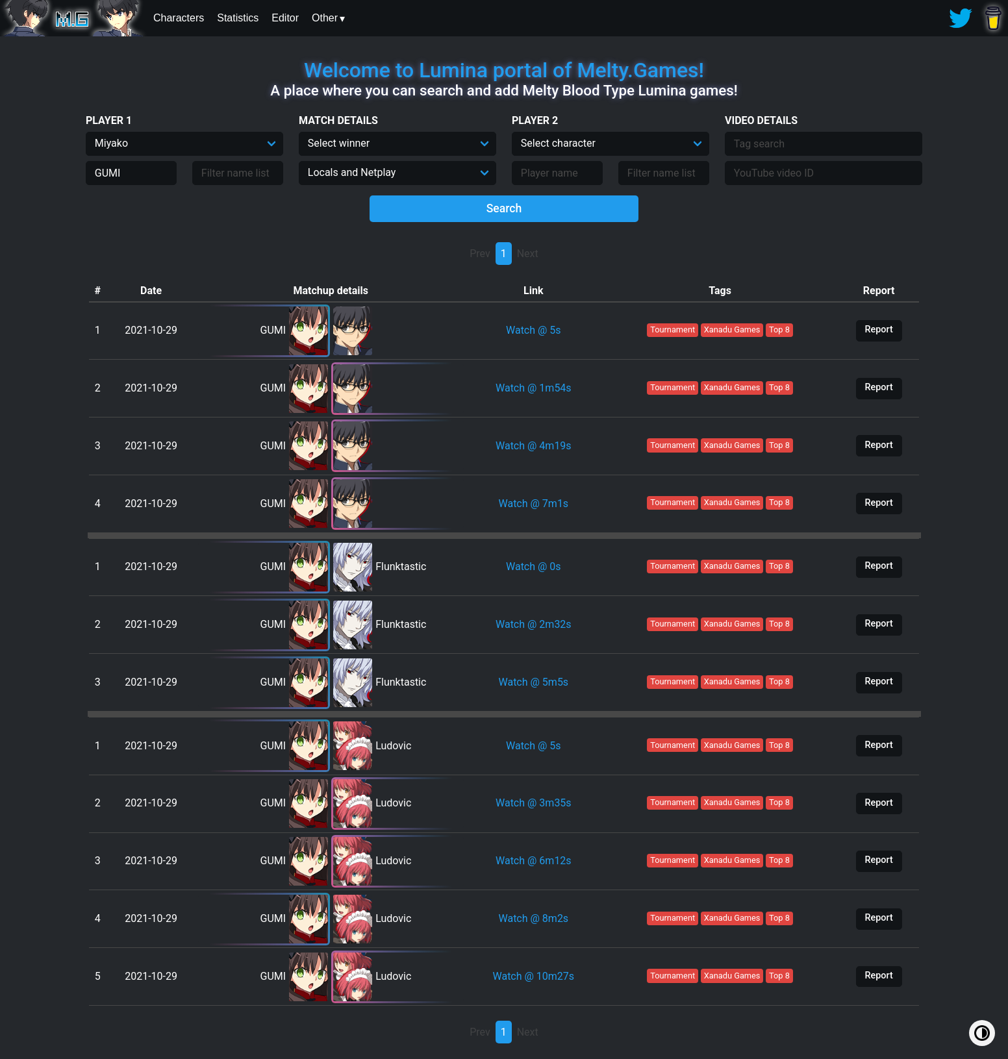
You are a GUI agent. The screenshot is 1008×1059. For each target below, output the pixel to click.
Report (878, 329)
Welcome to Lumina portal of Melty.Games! (504, 70)
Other (325, 17)
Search (504, 208)
